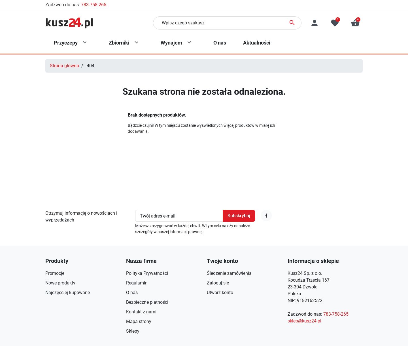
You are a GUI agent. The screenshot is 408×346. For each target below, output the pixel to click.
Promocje (54, 273)
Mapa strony (138, 321)
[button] (355, 23)
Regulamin (137, 283)
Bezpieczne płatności (147, 302)
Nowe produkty (60, 283)
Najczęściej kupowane (67, 292)
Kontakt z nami (141, 312)
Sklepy (132, 331)
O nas (132, 292)
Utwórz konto (220, 292)
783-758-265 (93, 4)
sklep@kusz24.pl (304, 321)
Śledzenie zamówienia (229, 273)
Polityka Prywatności (147, 273)
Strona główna (64, 65)
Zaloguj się (218, 283)
